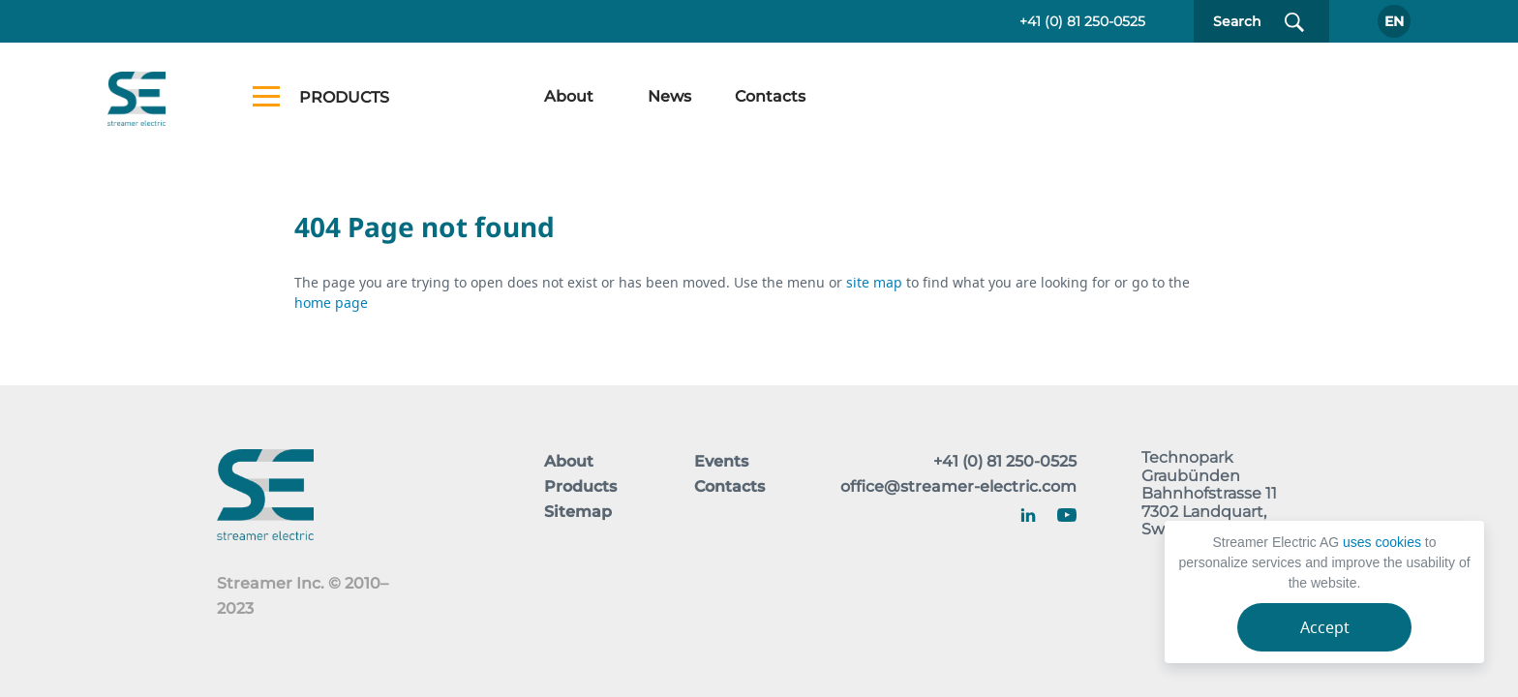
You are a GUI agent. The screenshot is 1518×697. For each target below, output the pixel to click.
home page (331, 302)
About (568, 96)
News (669, 96)
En (1394, 21)
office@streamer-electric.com (958, 486)
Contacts (770, 96)
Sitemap (578, 511)
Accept (1325, 627)
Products (580, 486)
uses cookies (1382, 542)
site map (876, 282)
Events (721, 461)
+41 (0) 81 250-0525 (1082, 21)
